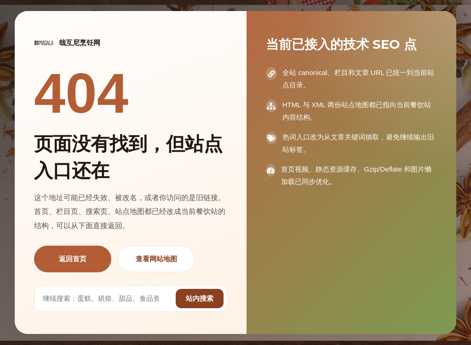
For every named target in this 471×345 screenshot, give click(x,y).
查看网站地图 (156, 259)
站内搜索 (199, 298)
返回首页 (72, 259)
